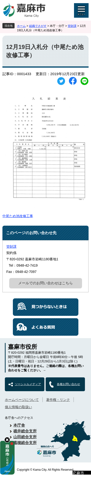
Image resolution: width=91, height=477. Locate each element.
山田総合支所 (25, 437)
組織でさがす (38, 26)
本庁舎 (19, 425)
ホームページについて (22, 400)
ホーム (21, 26)
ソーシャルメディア (28, 384)
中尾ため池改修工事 (17, 216)
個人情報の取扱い (18, 407)
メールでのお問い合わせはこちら (45, 283)
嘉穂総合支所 (25, 443)
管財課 (72, 26)
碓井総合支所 (25, 431)
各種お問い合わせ (68, 384)
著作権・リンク (58, 400)
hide (7, 440)
